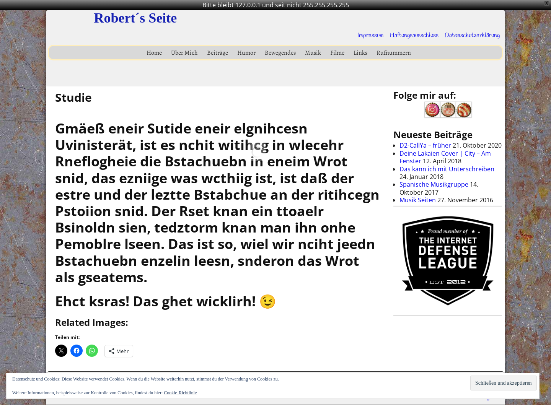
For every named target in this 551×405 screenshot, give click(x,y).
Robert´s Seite (135, 18)
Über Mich (184, 53)
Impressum (370, 35)
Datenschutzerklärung (472, 35)
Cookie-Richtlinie (180, 392)
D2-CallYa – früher (425, 145)
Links (360, 53)
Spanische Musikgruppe (433, 184)
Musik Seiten (417, 200)
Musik (313, 53)
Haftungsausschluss (414, 35)
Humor (246, 53)
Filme (337, 53)
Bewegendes (280, 53)
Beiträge (217, 53)
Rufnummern (394, 53)
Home (154, 53)
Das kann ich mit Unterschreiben (446, 169)
